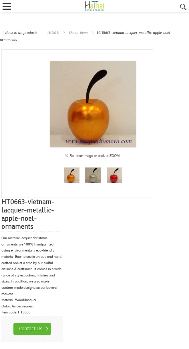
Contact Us (30, 328)
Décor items (78, 32)
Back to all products (21, 32)
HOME (53, 32)
